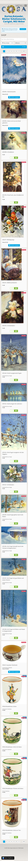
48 (23, 51)
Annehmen (22, 29)
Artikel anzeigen (14, 97)
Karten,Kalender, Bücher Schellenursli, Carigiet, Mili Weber (14, 19)
